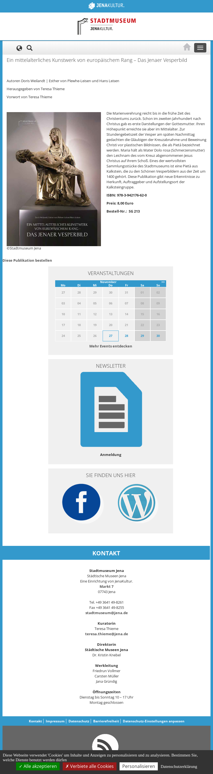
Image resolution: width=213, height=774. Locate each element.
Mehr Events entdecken (110, 346)
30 (158, 336)
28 (126, 336)
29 (142, 336)
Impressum (55, 721)
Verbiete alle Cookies (89, 766)
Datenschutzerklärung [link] (179, 766)
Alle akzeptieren (38, 766)
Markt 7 (106, 586)
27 (110, 336)
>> (163, 282)
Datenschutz (79, 721)
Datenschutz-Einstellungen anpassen (153, 721)
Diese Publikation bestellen (27, 260)
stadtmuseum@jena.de (106, 612)
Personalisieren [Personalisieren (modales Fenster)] (138, 766)
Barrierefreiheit (106, 721)
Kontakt (35, 721)
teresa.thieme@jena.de (106, 633)
